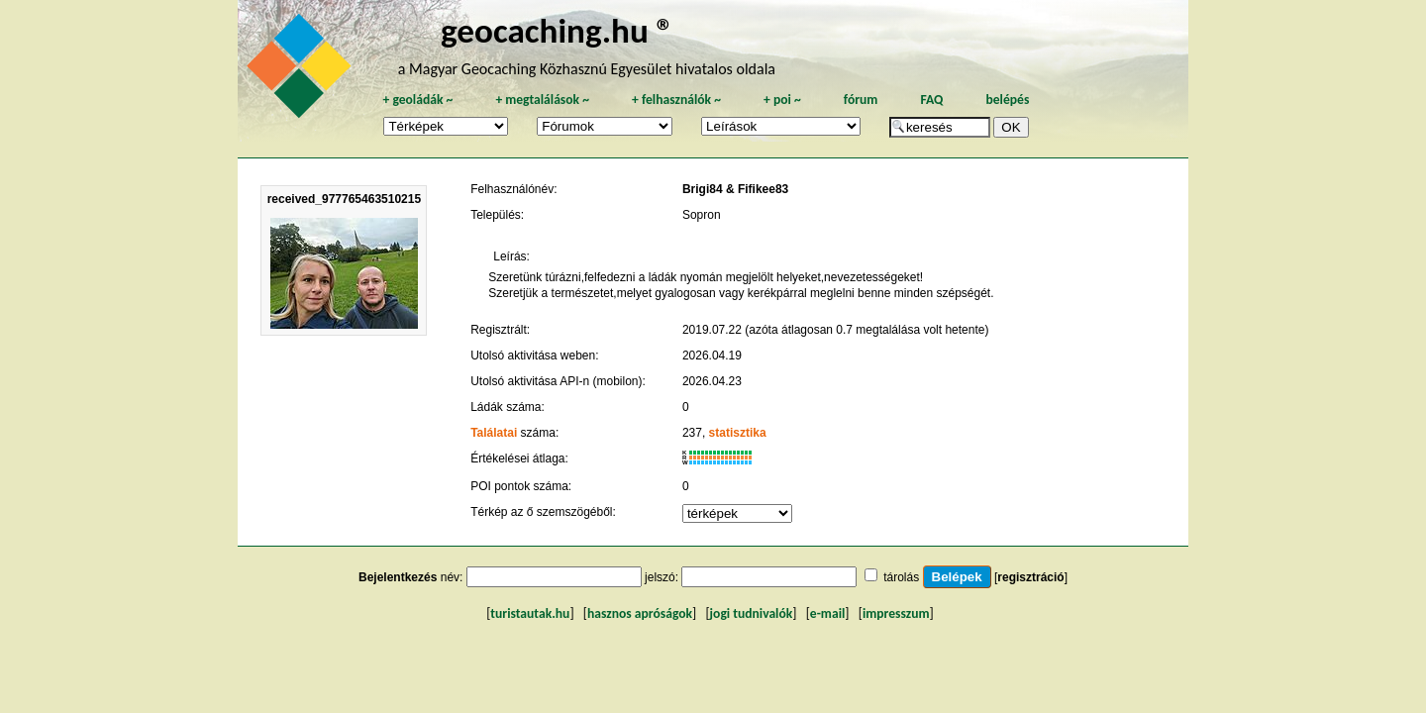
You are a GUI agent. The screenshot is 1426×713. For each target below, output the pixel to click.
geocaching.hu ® (557, 30)
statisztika (737, 433)
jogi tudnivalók (751, 613)
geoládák (417, 99)
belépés (1007, 99)
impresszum (896, 613)
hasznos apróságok (639, 613)
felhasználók (676, 99)
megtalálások (542, 99)
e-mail (827, 613)
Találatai (493, 433)
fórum (861, 99)
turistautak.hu (529, 613)
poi (782, 99)
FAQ (931, 99)
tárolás (901, 577)
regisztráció (1030, 577)
